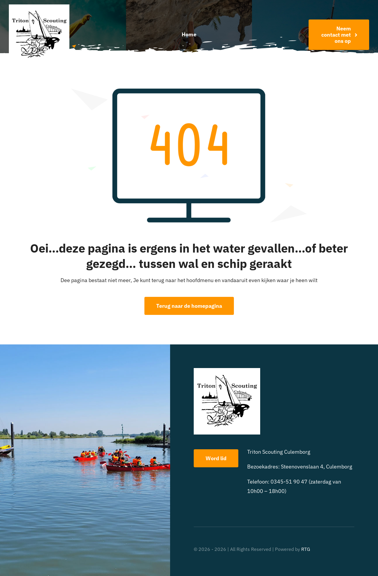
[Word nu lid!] (339, 34)
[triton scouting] (39, 7)
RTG (305, 549)
